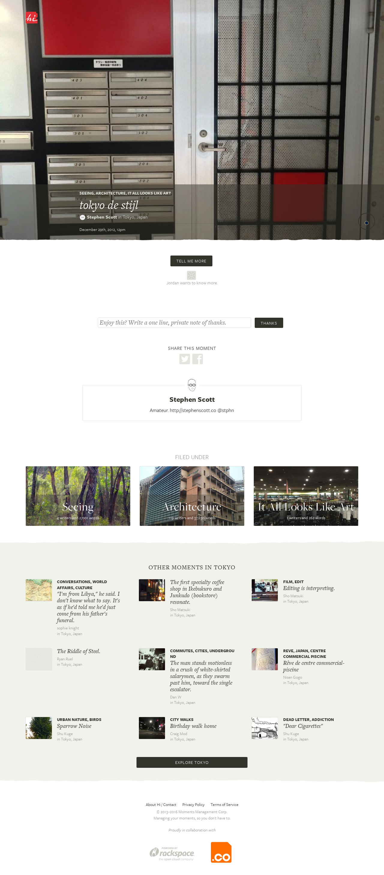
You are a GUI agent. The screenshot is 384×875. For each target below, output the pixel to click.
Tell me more (191, 261)
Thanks (269, 323)
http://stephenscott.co (193, 410)
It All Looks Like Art (149, 193)
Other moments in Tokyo (192, 568)
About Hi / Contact (161, 804)
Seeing (87, 193)
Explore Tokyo (192, 762)
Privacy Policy (193, 804)
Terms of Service (224, 804)
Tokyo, (135, 216)
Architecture (111, 193)
